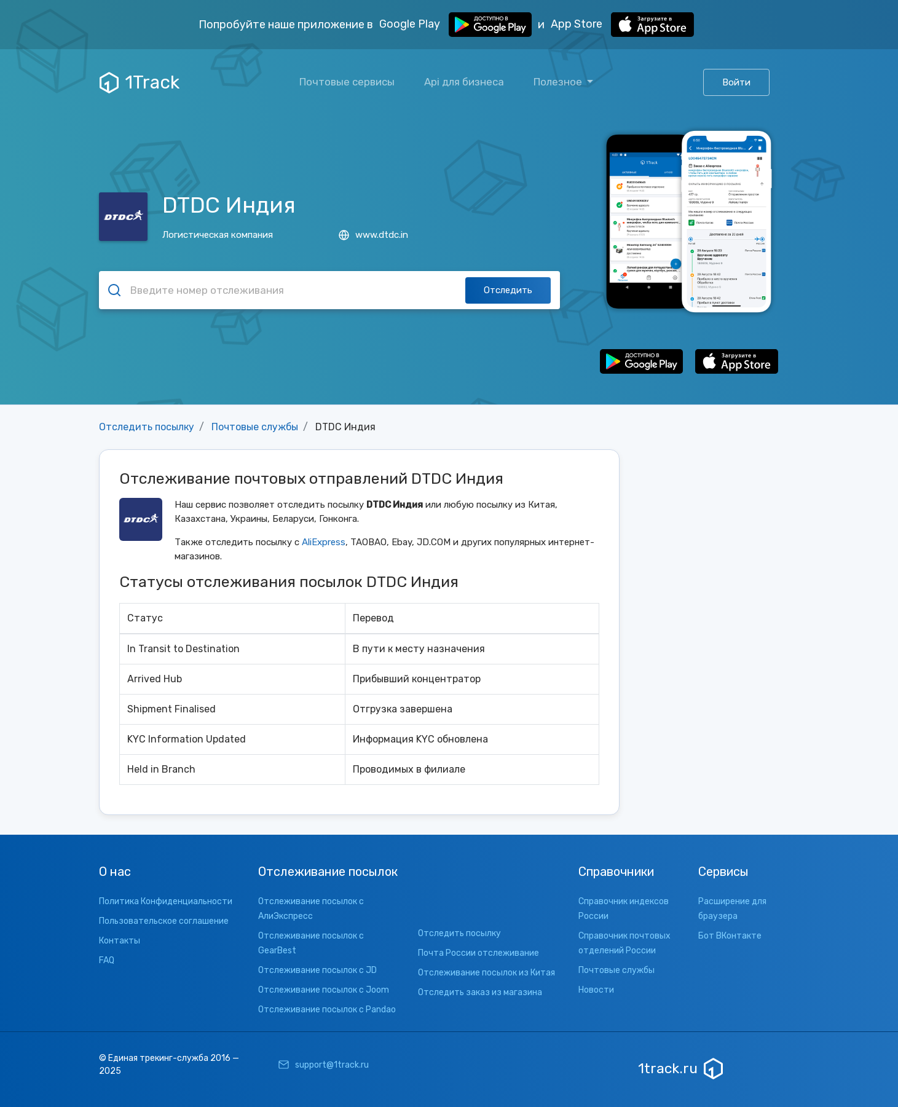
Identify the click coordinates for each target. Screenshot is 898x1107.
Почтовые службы (254, 427)
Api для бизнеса (464, 82)
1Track (139, 82)
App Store (622, 24)
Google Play (455, 24)
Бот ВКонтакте (730, 936)
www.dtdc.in (373, 234)
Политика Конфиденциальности (165, 901)
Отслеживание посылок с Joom (323, 990)
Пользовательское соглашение (164, 921)
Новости (596, 990)
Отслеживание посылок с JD (317, 970)
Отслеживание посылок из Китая (486, 972)
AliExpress (323, 542)
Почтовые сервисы (347, 82)
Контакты (119, 941)
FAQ (106, 960)
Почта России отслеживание (478, 953)
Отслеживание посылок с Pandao (327, 1009)
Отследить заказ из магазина (480, 992)
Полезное (559, 82)
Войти (736, 82)
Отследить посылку (146, 427)
